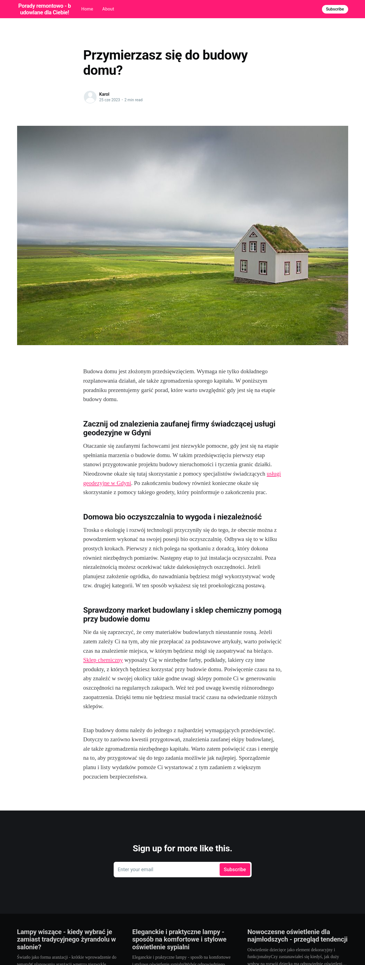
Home (87, 9)
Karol (104, 94)
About (108, 9)
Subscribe (335, 9)
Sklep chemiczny (103, 660)
